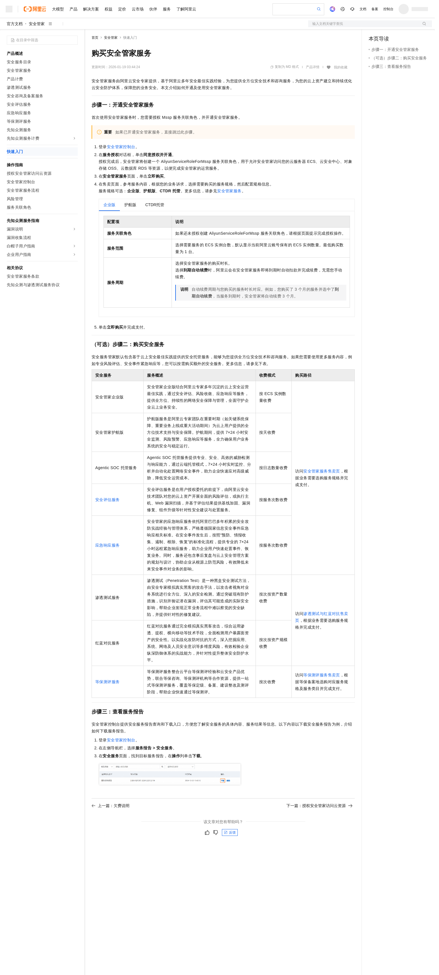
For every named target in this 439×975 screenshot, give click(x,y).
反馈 (230, 832)
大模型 (58, 9)
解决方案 (91, 9)
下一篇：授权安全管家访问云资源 (319, 805)
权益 (109, 9)
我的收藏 (340, 67)
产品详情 (312, 67)
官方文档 (15, 23)
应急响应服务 (107, 545)
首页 (95, 38)
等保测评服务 (107, 682)
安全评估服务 (107, 499)
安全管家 (37, 23)
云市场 (138, 9)
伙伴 (153, 9)
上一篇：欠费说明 (110, 805)
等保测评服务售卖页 (321, 675)
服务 (167, 9)
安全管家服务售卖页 (321, 471)
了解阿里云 (186, 9)
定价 (122, 9)
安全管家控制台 (121, 146)
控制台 (388, 9)
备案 (374, 9)
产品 (73, 9)
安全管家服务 (229, 191)
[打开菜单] (9, 9)
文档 (363, 9)
